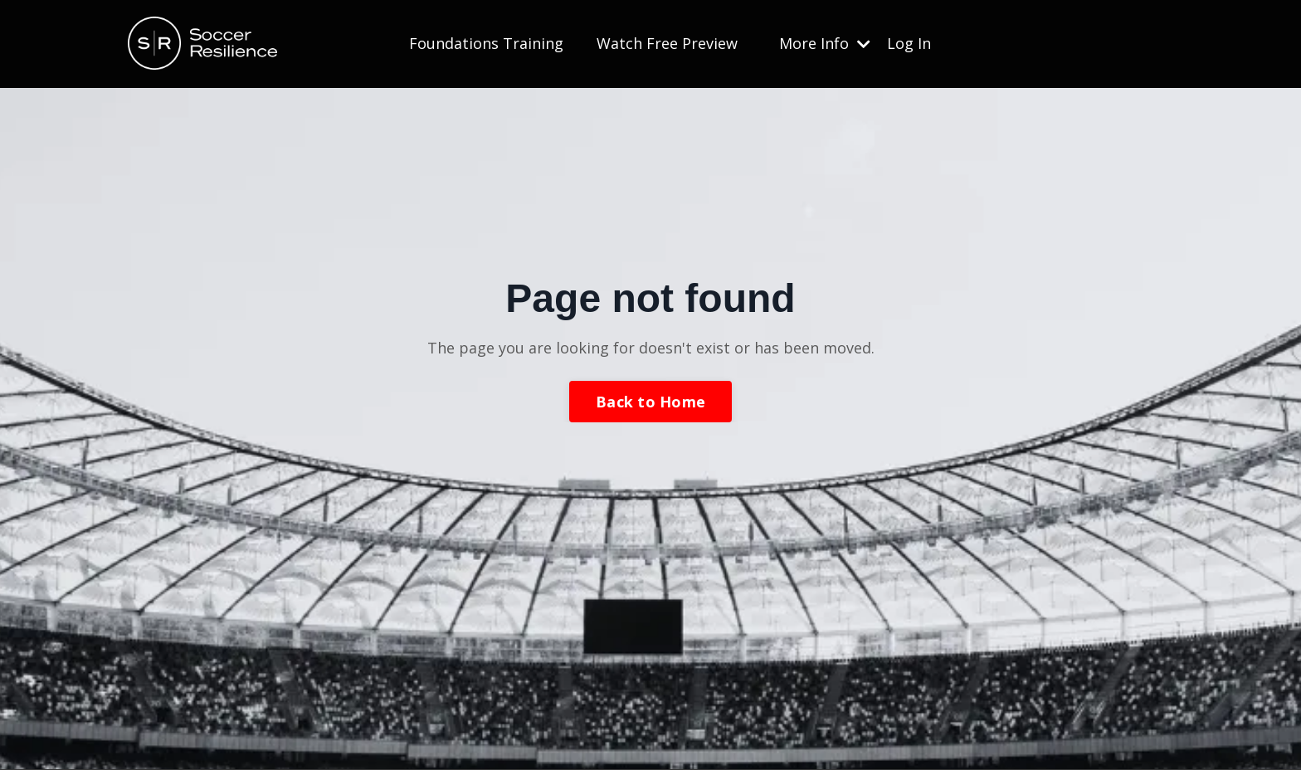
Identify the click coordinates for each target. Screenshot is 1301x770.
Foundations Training (486, 43)
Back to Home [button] (650, 402)
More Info (824, 43)
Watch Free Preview (667, 43)
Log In (909, 43)
